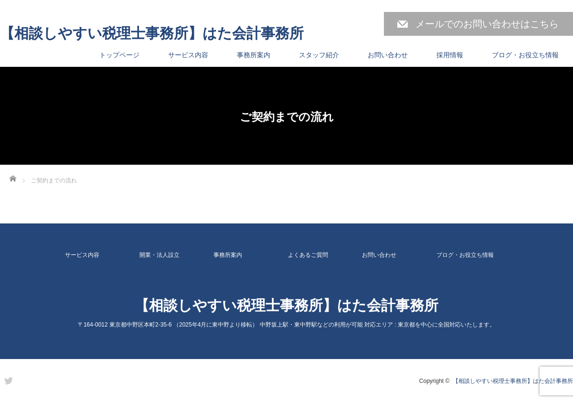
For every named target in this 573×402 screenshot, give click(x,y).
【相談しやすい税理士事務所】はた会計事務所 (152, 33)
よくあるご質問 (308, 255)
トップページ (119, 55)
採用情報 (449, 55)
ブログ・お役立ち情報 (525, 55)
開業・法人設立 (159, 255)
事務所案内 (253, 55)
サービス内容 (188, 55)
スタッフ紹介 (319, 55)
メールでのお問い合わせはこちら (487, 24)
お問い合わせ (388, 55)
